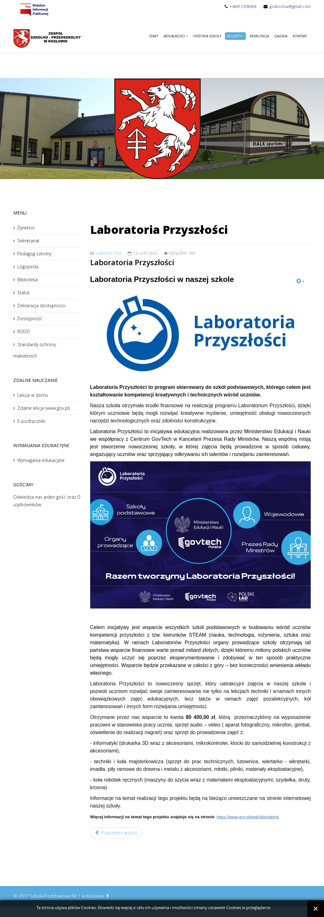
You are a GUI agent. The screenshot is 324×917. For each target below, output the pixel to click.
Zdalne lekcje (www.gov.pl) (43, 408)
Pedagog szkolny (34, 254)
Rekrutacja (259, 36)
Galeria (280, 36)
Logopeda (27, 267)
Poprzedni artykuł (116, 833)
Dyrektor (26, 228)
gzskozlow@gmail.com (290, 6)
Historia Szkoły (207, 36)
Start (153, 36)
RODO (23, 331)
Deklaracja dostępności (41, 306)
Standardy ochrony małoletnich (34, 350)
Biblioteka (27, 280)
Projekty (234, 36)
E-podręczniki (31, 421)
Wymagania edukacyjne (41, 460)
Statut (23, 293)
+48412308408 (243, 6)
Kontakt (300, 36)
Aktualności (174, 36)
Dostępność (29, 318)
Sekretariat (28, 241)
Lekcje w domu (32, 395)
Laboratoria (109, 253)
